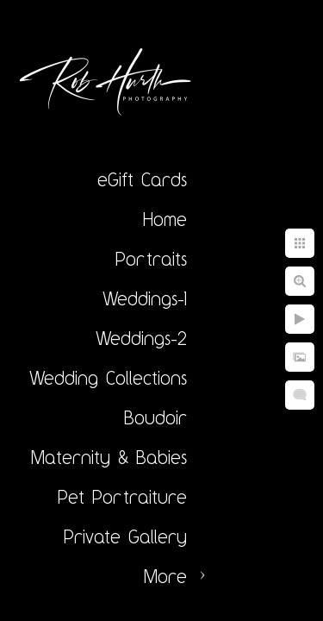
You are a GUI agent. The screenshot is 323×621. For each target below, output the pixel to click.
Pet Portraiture (122, 496)
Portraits (151, 258)
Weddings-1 (144, 298)
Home (165, 219)
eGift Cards (142, 179)
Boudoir (155, 417)
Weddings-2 (141, 338)
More (165, 576)
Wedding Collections (108, 377)
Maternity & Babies (109, 457)
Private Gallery (125, 536)
